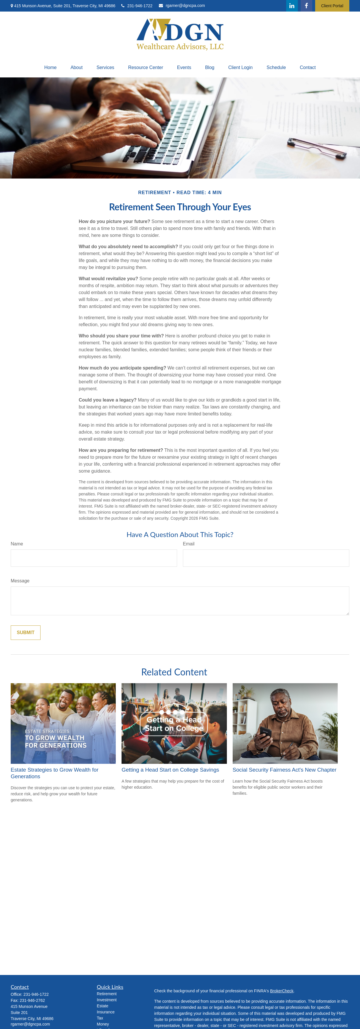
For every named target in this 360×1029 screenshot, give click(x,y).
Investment (107, 1000)
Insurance (106, 1012)
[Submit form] (26, 632)
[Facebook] (306, 6)
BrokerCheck (281, 991)
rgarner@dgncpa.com (182, 5)
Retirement (107, 993)
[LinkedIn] (292, 6)
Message (20, 580)
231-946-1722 (137, 5)
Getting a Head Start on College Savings (170, 770)
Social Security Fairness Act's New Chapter (285, 770)
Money (103, 1024)
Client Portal (332, 5)
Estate (103, 1006)
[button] (50, 67)
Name (17, 543)
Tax (100, 1018)
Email (188, 543)
